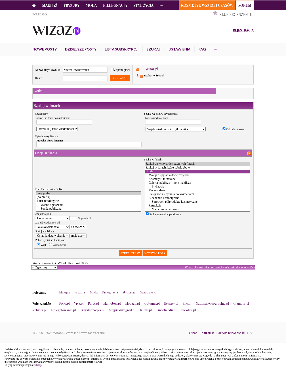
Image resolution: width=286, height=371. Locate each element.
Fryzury (72, 5)
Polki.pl (64, 303)
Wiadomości (57, 245)
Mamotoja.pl (112, 303)
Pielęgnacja (115, 5)
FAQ (202, 49)
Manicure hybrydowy (197, 209)
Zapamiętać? (120, 70)
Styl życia (143, 5)
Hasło (38, 78)
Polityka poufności (210, 267)
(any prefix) (88, 193)
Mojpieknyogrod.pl (122, 310)
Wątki (42, 245)
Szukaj (153, 49)
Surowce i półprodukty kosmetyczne (197, 202)
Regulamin (207, 333)
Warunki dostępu (235, 267)
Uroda (197, 171)
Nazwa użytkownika (48, 70)
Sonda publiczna (88, 209)
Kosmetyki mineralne (197, 179)
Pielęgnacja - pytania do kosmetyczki (197, 194)
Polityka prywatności (230, 333)
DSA (250, 333)
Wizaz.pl (151, 69)
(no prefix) (88, 197)
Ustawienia (179, 49)
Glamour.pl (241, 303)
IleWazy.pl (171, 303)
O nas (193, 333)
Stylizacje (197, 187)
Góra (251, 267)
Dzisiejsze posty (81, 49)
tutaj (38, 365)
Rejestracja (243, 30)
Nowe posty (44, 49)
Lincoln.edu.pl (166, 310)
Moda (91, 5)
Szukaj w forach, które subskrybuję (197, 168)
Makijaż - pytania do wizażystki (197, 175)
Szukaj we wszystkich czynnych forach (197, 164)
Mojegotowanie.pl (63, 310)
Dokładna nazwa (233, 129)
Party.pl (93, 303)
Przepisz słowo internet (49, 140)
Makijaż (49, 5)
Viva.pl (79, 303)
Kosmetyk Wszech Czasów (207, 5)
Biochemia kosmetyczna (197, 198)
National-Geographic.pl (212, 303)
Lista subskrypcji (121, 49)
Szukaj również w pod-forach (163, 214)
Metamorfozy (197, 190)
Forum (244, 5)
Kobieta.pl (39, 310)
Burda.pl (146, 310)
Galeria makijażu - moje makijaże (197, 183)
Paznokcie (197, 206)
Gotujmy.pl (152, 303)
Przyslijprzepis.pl (92, 310)
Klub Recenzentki (236, 14)
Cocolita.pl (188, 310)
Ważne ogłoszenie (88, 205)
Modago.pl (132, 303)
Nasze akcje (148, 292)
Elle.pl (187, 303)
